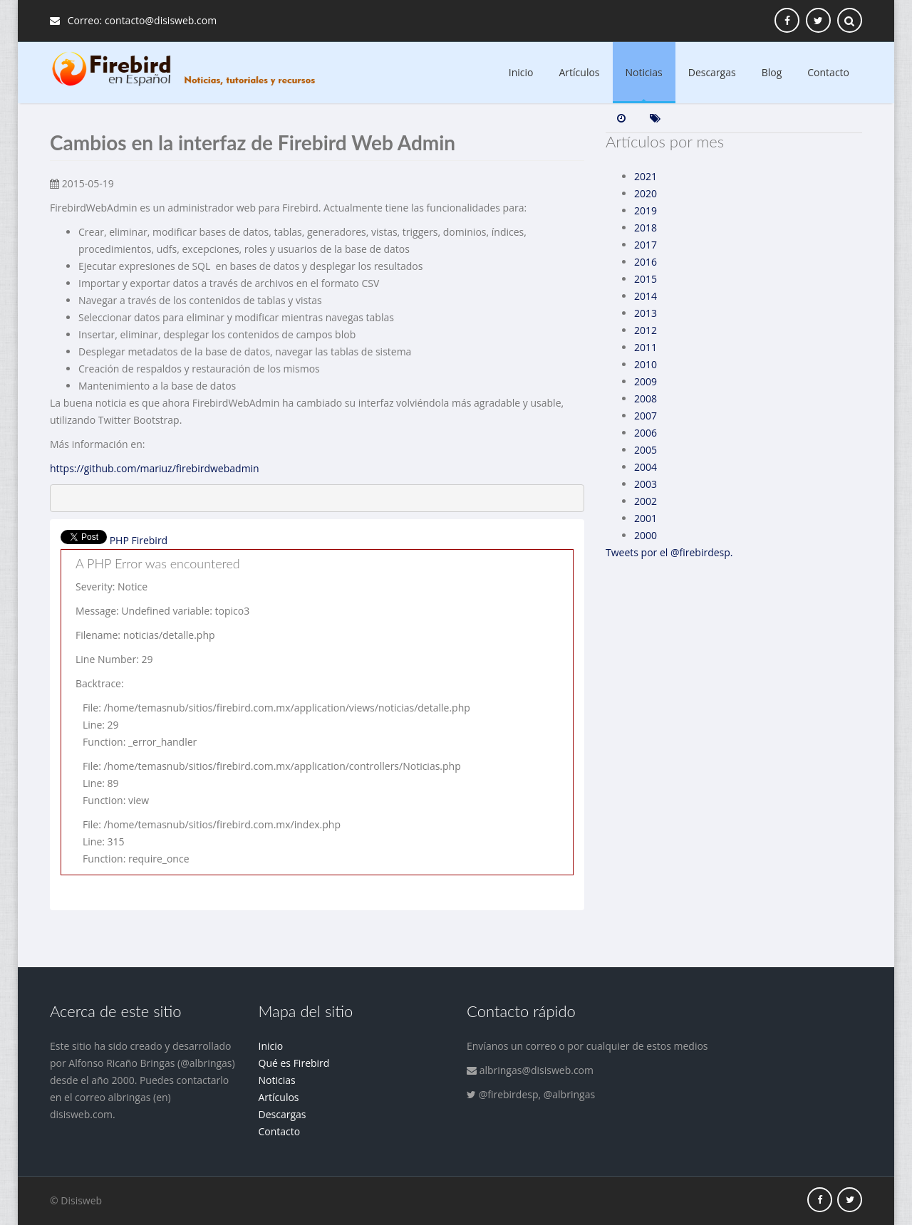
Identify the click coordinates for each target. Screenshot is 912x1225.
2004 (645, 467)
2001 (645, 518)
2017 (645, 244)
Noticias (644, 72)
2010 (645, 364)
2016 (645, 262)
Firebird (149, 540)
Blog (772, 72)
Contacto (828, 72)
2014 (645, 296)
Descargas (712, 72)
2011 (645, 347)
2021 (645, 176)
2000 (645, 535)
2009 (645, 381)
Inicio (521, 72)
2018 (645, 227)
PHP (119, 540)
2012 (645, 330)
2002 (645, 501)
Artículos (579, 72)
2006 (645, 432)
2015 (645, 279)
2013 (645, 313)
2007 (645, 415)
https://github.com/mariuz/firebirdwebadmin (154, 468)
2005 (645, 450)
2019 (645, 210)
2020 (645, 193)
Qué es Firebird (294, 1063)
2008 (645, 398)
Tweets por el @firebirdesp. (669, 552)
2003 (645, 484)
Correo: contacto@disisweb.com (133, 20)
